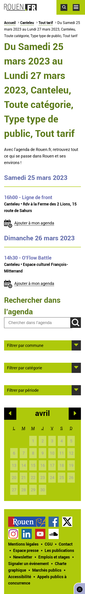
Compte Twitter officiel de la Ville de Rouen (67, 522)
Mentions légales (23, 544)
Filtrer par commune (25, 345)
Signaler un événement (28, 563)
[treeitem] (28, 522)
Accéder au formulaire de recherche (67, 13)
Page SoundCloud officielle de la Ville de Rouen (54, 534)
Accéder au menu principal (79, 13)
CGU (49, 544)
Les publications (59, 550)
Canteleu (27, 22)
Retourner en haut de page (78, 588)
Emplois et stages (54, 557)
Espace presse (26, 550)
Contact (66, 544)
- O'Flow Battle (27, 258)
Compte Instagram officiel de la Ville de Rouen (13, 534)
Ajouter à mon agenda (34, 223)
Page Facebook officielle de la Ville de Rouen (54, 522)
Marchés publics (46, 570)
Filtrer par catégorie (24, 367)
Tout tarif (46, 22)
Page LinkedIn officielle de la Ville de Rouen (27, 534)
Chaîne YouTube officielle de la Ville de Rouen (40, 534)
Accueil (10, 22)
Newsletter (22, 557)
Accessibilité (19, 576)
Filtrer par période (23, 390)
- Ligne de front (28, 197)
